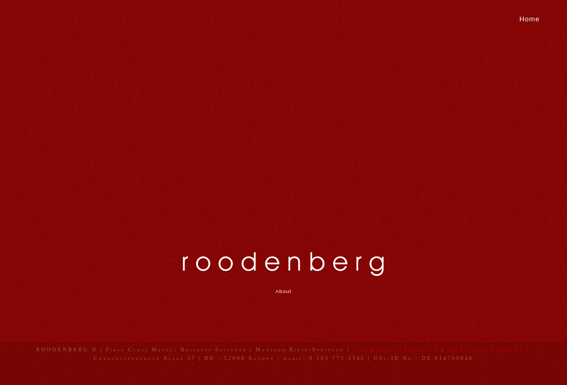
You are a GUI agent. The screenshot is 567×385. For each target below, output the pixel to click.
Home (529, 19)
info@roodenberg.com (396, 349)
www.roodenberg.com (489, 349)
